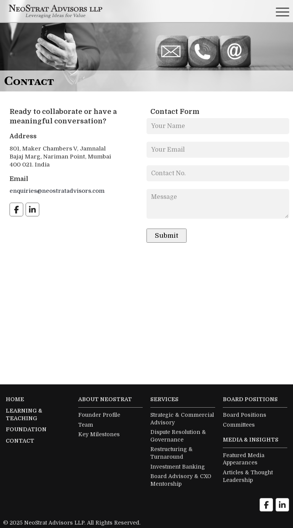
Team (85, 425)
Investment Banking (177, 467)
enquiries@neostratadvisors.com (57, 190)
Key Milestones (99, 434)
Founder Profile (99, 415)
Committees (239, 425)
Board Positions (244, 415)
